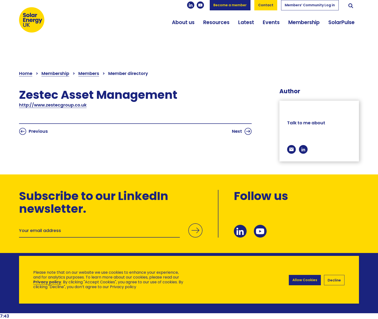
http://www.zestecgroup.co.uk (53, 105)
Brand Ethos (54, 304)
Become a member (230, 5)
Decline (334, 279)
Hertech (105, 304)
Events (271, 29)
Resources (216, 29)
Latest (246, 29)
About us (183, 29)
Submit (194, 235)
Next (242, 131)
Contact (265, 5)
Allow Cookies (304, 279)
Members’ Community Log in (310, 5)
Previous (33, 131)
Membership (304, 29)
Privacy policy (47, 282)
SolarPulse (341, 29)
